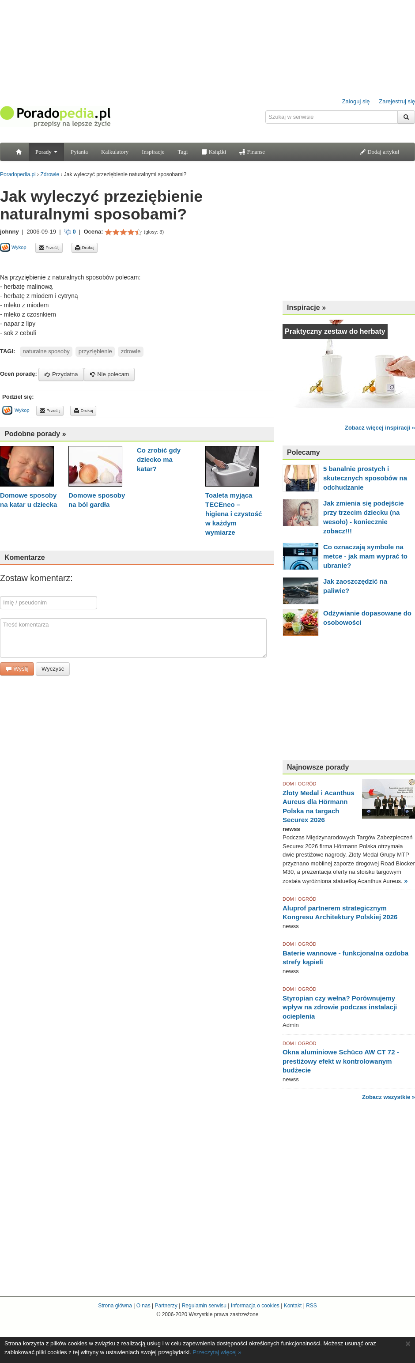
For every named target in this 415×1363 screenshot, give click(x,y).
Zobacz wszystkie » (388, 1097)
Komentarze (24, 557)
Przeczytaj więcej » (216, 1352)
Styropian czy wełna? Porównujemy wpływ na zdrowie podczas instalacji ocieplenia (340, 1007)
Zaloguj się (356, 101)
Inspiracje (153, 151)
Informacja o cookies (255, 1306)
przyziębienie (95, 351)
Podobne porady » (35, 434)
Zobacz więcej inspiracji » (380, 427)
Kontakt (293, 1306)
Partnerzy (166, 1306)
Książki (213, 151)
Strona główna (115, 1306)
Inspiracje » (306, 307)
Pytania (79, 151)
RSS (311, 1306)
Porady (46, 151)
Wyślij (17, 668)
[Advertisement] (349, 238)
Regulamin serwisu (204, 1306)
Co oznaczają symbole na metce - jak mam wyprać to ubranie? (365, 556)
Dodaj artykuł (379, 151)
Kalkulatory (114, 151)
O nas (143, 1306)
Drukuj (84, 248)
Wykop (13, 247)
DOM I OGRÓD (299, 783)
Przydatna (61, 374)
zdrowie (131, 351)
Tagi (182, 151)
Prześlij (49, 248)
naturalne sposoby (46, 351)
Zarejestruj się (397, 101)
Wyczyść (53, 668)
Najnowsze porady (318, 767)
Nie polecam (109, 374)
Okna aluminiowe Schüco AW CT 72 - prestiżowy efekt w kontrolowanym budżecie (341, 1061)
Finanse (252, 151)
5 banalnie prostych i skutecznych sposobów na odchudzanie (365, 478)
